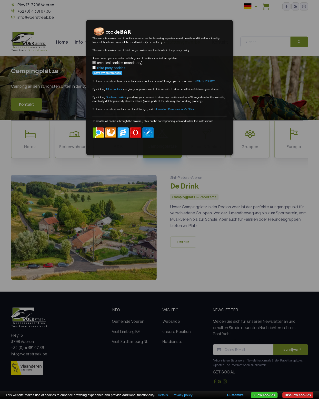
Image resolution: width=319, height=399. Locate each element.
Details (163, 395)
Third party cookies (110, 68)
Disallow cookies (298, 395)
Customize (235, 395)
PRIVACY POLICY (203, 81)
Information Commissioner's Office (174, 109)
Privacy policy (182, 395)
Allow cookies (264, 395)
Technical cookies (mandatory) (119, 63)
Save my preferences (107, 72)
